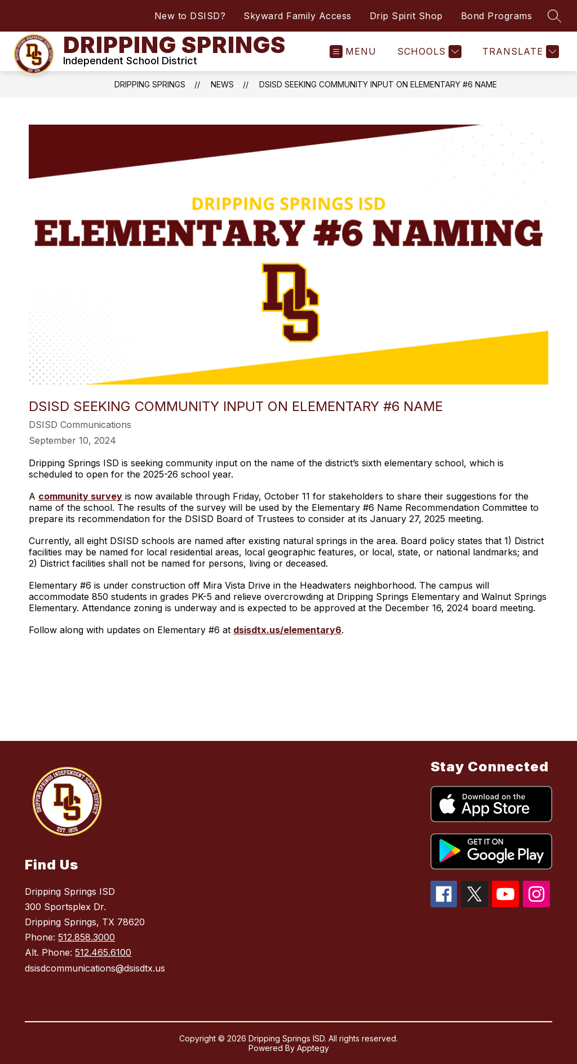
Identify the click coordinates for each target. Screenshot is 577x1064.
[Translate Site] (519, 52)
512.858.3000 (86, 937)
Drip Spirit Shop (406, 15)
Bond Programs (496, 15)
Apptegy (313, 1048)
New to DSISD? (190, 15)
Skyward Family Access (297, 15)
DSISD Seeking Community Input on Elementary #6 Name (378, 84)
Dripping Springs (149, 84)
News (222, 84)
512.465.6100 (103, 952)
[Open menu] (353, 52)
